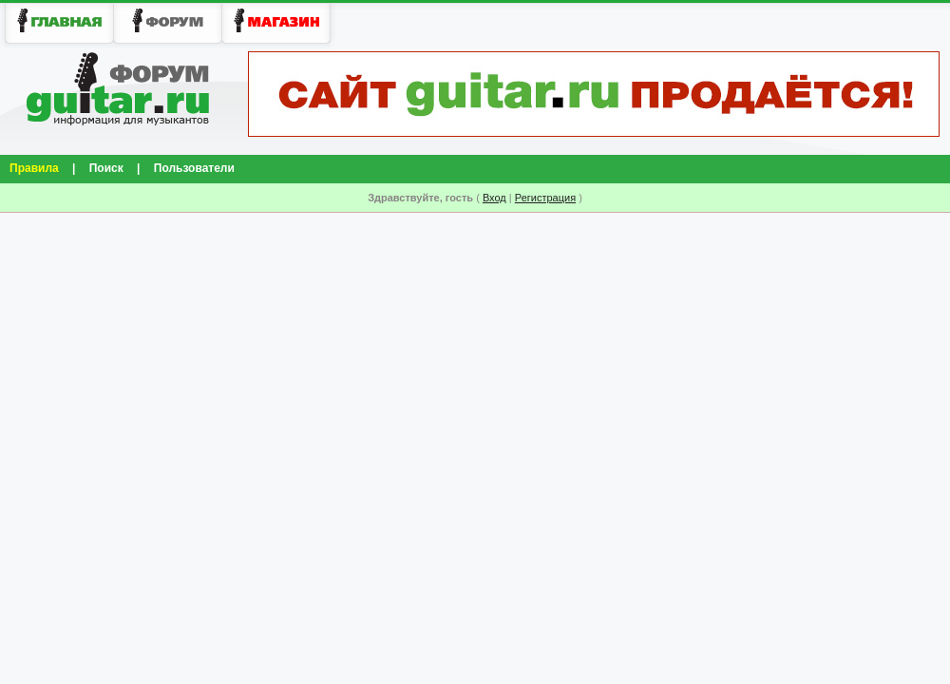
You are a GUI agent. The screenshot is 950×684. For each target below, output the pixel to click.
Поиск (106, 168)
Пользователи (194, 168)
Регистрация (545, 197)
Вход (494, 197)
